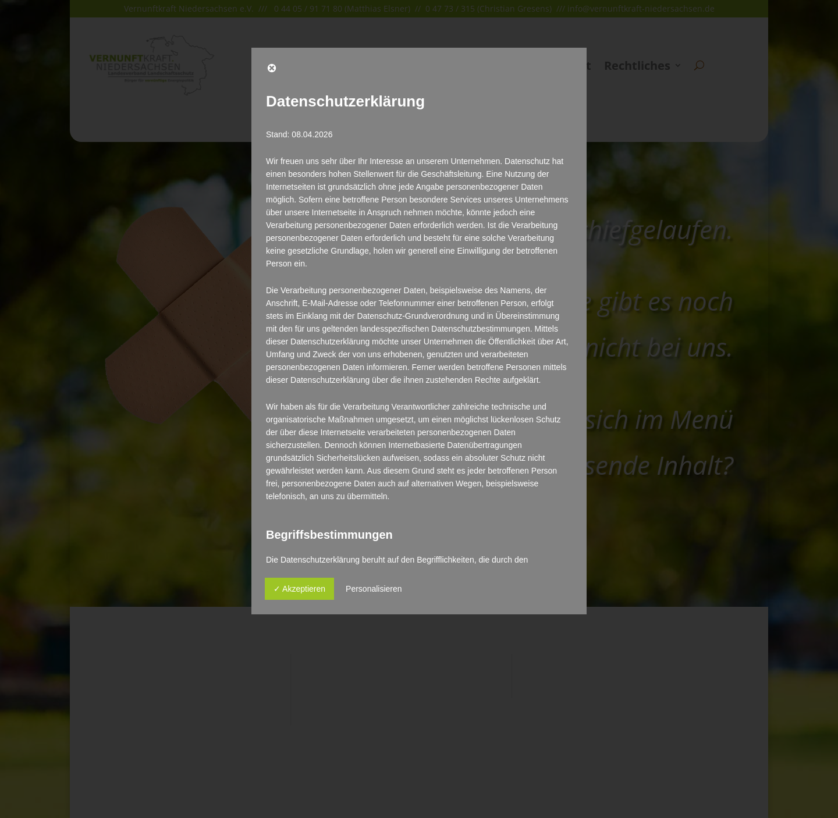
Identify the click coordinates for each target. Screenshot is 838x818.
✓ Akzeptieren (299, 588)
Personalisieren (374, 588)
